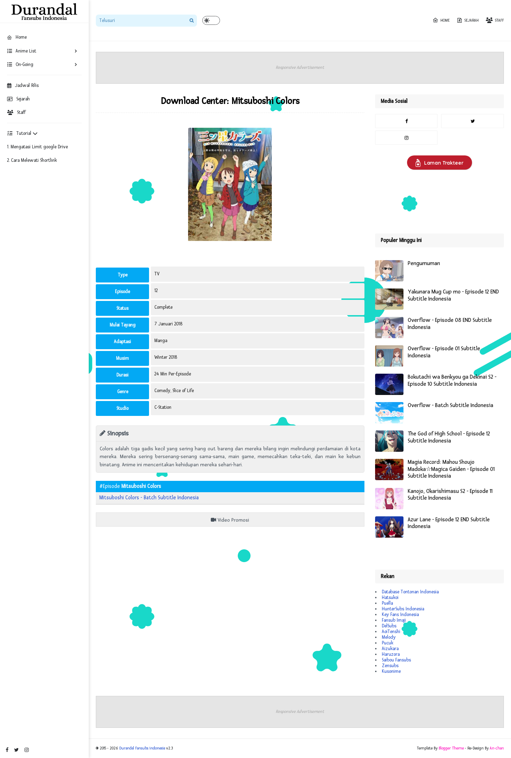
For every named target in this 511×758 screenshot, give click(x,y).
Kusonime (391, 671)
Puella (387, 603)
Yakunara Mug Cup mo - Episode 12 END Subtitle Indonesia (453, 295)
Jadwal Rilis (23, 85)
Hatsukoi (390, 597)
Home (441, 20)
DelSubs (389, 626)
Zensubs (390, 666)
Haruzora (391, 654)
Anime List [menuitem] (21, 51)
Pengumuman (424, 263)
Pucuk (387, 643)
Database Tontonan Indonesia (410, 592)
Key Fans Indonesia (400, 614)
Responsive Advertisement (300, 67)
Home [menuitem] (17, 37)
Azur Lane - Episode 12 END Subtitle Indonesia (449, 523)
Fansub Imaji (394, 620)
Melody (389, 637)
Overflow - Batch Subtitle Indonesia (450, 405)
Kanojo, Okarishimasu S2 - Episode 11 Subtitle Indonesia (450, 495)
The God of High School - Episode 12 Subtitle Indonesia (449, 437)
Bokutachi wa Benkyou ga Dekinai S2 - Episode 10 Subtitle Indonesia (452, 381)
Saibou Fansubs (396, 660)
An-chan (497, 748)
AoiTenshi (391, 632)
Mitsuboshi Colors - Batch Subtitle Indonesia (149, 498)
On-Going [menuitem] (20, 64)
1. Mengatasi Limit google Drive (37, 147)
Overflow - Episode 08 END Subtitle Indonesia (450, 324)
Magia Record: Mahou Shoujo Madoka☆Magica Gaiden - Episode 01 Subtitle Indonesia (451, 469)
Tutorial (22, 133)
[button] (211, 20)
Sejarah (18, 99)
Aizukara (390, 649)
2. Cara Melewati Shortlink (32, 160)
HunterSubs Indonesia (403, 609)
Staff (16, 112)
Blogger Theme (451, 748)
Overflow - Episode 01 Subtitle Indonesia (444, 352)
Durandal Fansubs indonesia (142, 748)
